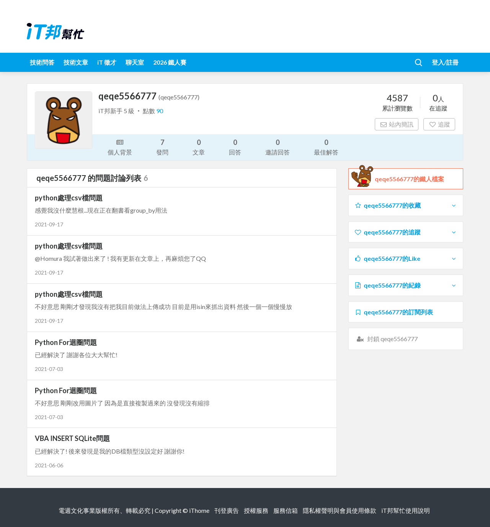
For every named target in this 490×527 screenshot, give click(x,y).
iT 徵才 (106, 62)
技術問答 (42, 62)
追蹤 (439, 124)
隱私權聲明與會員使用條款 (339, 510)
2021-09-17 (49, 224)
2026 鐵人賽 (169, 62)
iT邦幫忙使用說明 (405, 510)
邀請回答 (277, 147)
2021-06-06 (49, 465)
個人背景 (120, 146)
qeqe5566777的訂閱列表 (393, 312)
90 (159, 110)
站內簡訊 (397, 124)
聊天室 (135, 62)
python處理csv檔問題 (69, 198)
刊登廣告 (226, 510)
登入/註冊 (445, 62)
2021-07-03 (49, 369)
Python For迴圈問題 (66, 342)
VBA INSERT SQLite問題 (72, 438)
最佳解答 (326, 147)
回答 (235, 147)
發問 (162, 147)
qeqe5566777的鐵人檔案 (409, 179)
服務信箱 (285, 510)
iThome (199, 510)
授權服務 (256, 510)
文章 (199, 147)
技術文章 (76, 62)
